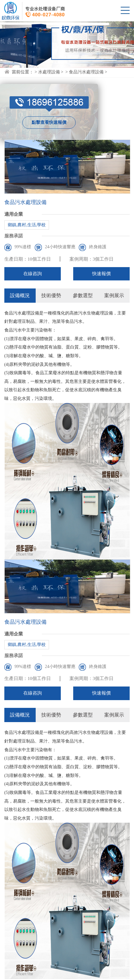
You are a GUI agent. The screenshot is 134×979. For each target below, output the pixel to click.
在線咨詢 (32, 273)
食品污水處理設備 (86, 72)
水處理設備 (49, 72)
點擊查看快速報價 (49, 122)
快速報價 (101, 273)
